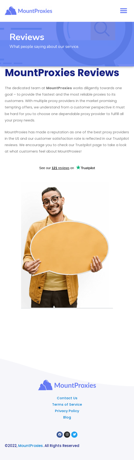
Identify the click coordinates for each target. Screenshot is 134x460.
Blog (67, 417)
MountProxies (30, 445)
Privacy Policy (67, 411)
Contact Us (67, 398)
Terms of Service (67, 404)
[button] (123, 10)
